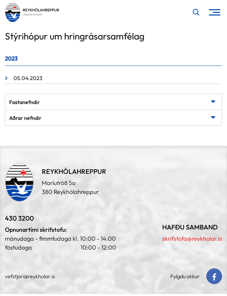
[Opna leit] (196, 12)
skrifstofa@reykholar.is (192, 238)
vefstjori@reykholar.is (30, 276)
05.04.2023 (27, 78)
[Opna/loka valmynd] (214, 12)
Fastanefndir (24, 102)
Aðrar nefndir (25, 118)
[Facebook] (214, 276)
